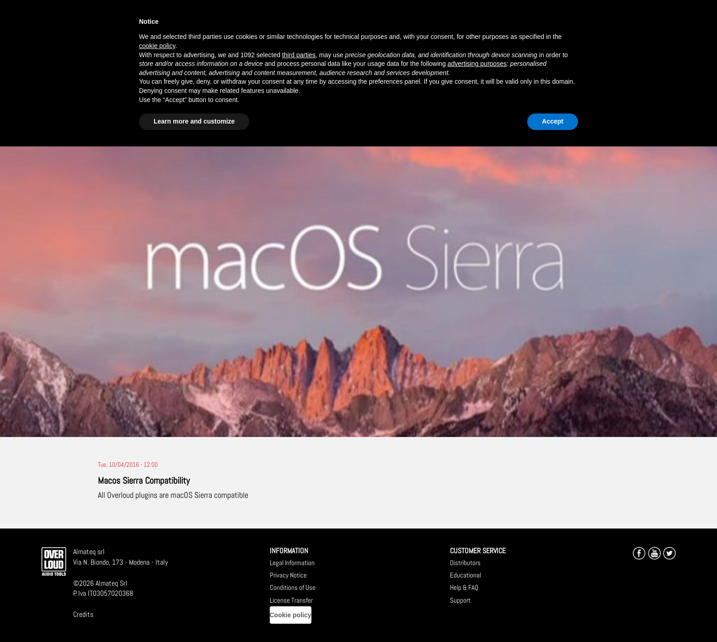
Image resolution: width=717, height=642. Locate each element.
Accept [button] (552, 121)
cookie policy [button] (157, 45)
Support (460, 600)
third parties (299, 55)
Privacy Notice (288, 575)
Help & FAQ (464, 587)
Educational (465, 575)
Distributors (465, 562)
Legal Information (292, 562)
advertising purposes (477, 63)
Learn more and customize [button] (194, 121)
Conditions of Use (293, 587)
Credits (83, 614)
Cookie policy (290, 615)
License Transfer (291, 600)
